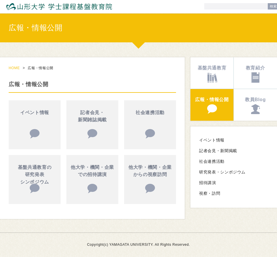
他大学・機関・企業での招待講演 (92, 171)
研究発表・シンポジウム (222, 172)
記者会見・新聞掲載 (218, 151)
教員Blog (255, 99)
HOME (14, 68)
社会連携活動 (150, 112)
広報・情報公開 (212, 99)
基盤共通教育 (212, 67)
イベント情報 (34, 112)
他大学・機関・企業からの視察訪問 (150, 171)
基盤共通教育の (34, 175)
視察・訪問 (209, 193)
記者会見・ (92, 117)
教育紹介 (255, 67)
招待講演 (207, 183)
